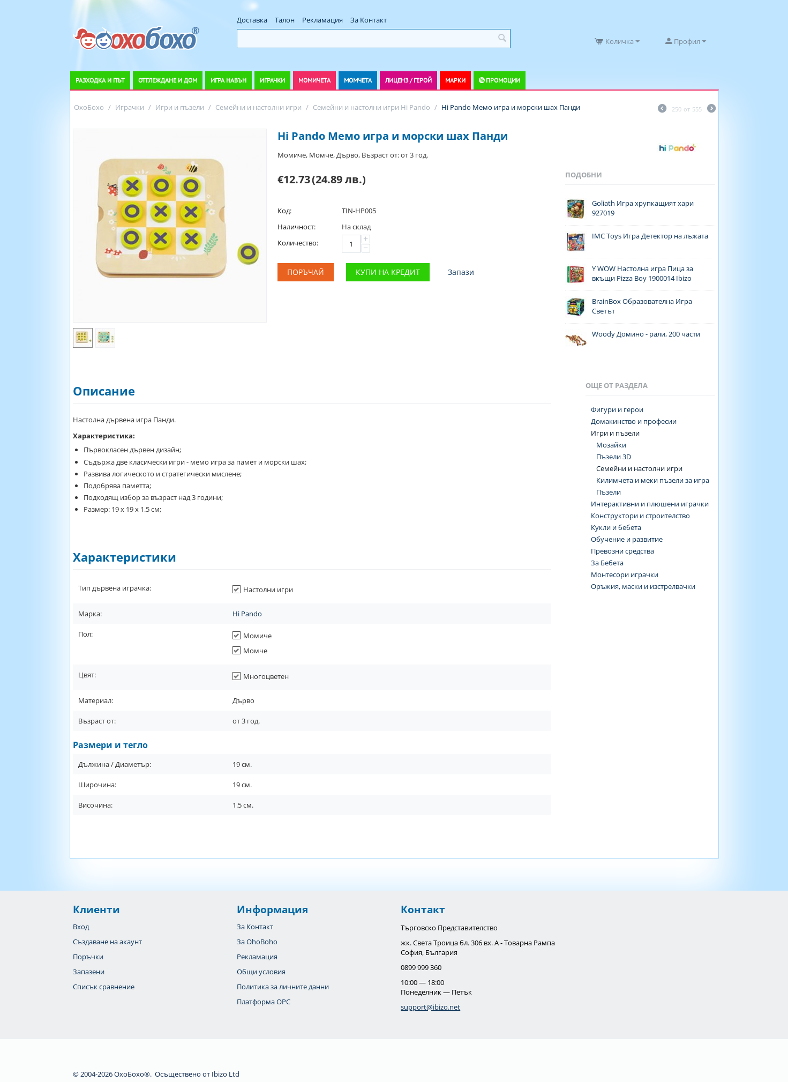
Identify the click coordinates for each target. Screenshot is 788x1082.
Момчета (358, 80)
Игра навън (228, 80)
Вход (81, 926)
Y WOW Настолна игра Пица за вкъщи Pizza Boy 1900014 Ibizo (642, 273)
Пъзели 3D (613, 456)
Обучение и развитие (627, 539)
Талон (285, 20)
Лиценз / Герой (408, 80)
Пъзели (608, 492)
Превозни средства (622, 551)
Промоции (503, 80)
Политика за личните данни (283, 986)
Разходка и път (100, 80)
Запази (461, 272)
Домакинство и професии (634, 421)
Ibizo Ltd (225, 1074)
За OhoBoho (257, 941)
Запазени (88, 971)
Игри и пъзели (615, 433)
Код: (284, 210)
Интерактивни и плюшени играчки (650, 504)
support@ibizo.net (430, 1007)
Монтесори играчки (624, 574)
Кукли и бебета (616, 527)
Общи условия (261, 971)
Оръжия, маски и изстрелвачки (643, 586)
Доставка (252, 20)
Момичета (314, 80)
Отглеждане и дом (167, 80)
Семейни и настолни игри (639, 468)
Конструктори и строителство (640, 515)
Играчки (272, 80)
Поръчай (305, 272)
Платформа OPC (263, 1001)
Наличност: (296, 227)
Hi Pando (247, 613)
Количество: (297, 243)
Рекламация (322, 20)
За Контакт (368, 20)
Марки (455, 80)
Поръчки (88, 956)
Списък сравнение (103, 986)
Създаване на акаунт (107, 941)
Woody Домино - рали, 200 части (646, 334)
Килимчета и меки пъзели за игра (652, 480)
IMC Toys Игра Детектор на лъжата (650, 236)
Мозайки (611, 445)
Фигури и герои (617, 409)
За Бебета (607, 563)
